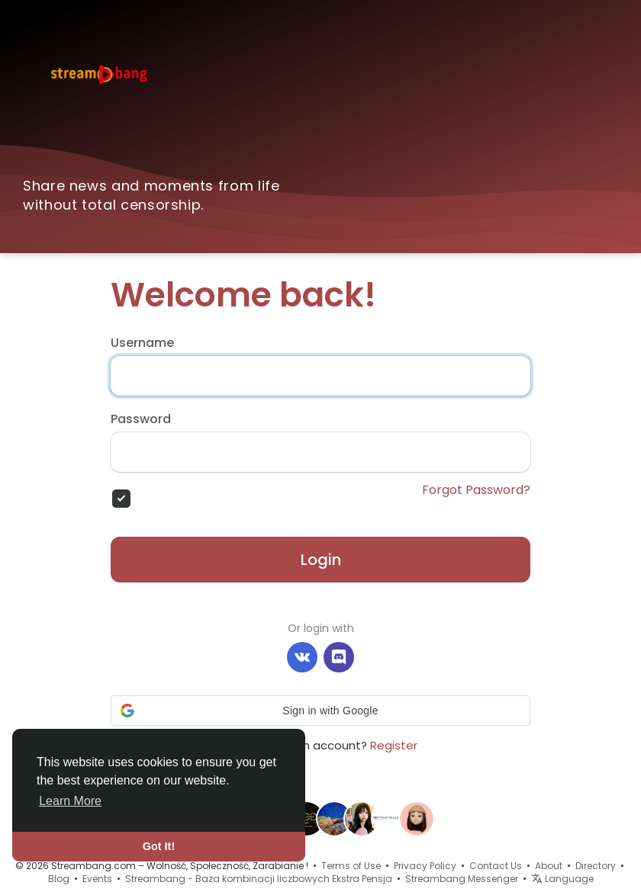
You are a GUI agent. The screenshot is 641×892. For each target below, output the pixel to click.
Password (141, 419)
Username (142, 343)
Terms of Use (351, 865)
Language (562, 878)
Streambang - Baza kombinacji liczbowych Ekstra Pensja (258, 878)
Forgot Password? (476, 490)
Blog (58, 878)
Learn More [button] (70, 800)
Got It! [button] (159, 846)
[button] (320, 710)
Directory (595, 865)
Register (393, 745)
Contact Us (495, 865)
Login (321, 559)
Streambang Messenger (461, 878)
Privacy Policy (425, 865)
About (548, 865)
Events (97, 878)
